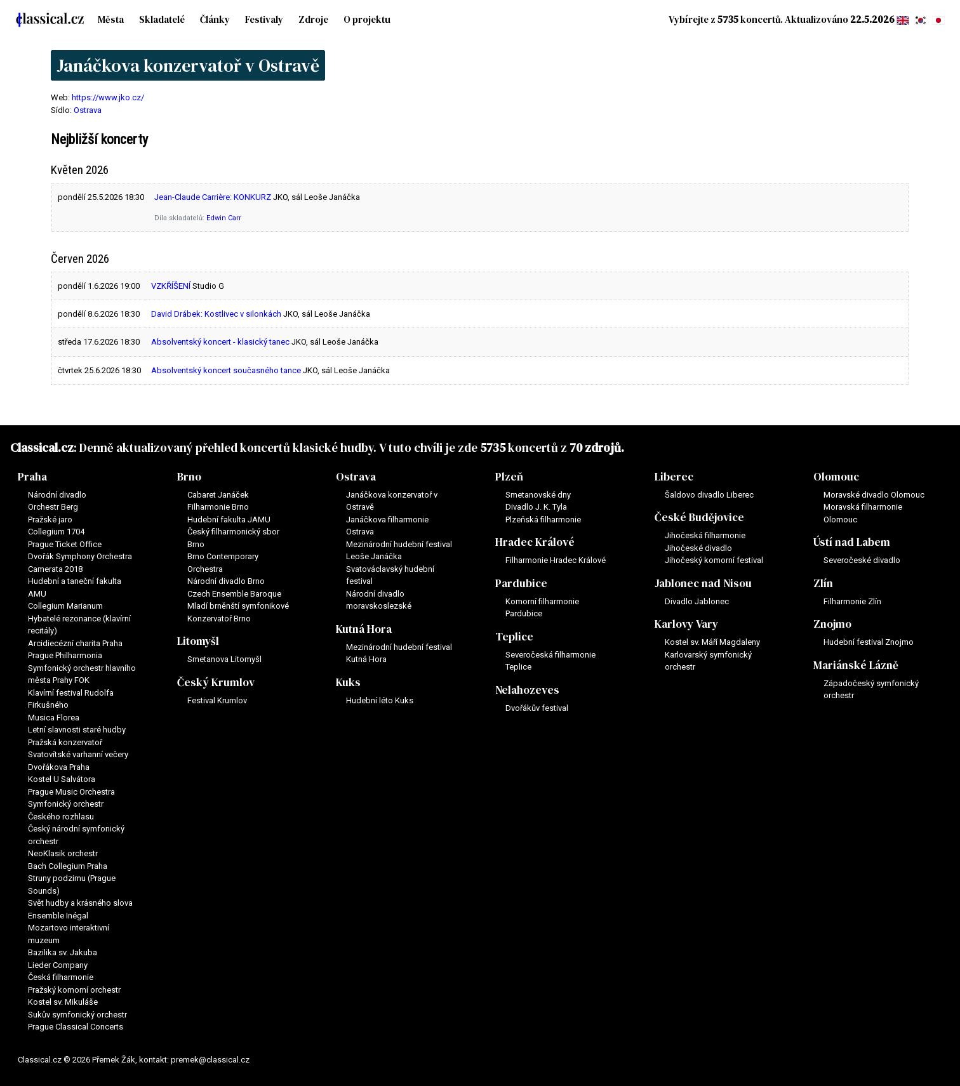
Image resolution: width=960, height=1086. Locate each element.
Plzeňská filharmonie (543, 519)
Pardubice (521, 583)
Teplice (514, 636)
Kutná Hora (364, 629)
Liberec (674, 476)
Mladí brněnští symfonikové (238, 606)
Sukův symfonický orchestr (77, 1014)
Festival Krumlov (217, 700)
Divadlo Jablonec (697, 601)
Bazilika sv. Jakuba (62, 952)
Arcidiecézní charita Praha (75, 643)
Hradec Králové (535, 542)
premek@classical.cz (210, 1059)
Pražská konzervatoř (65, 742)
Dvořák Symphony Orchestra (80, 556)
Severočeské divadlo (861, 560)
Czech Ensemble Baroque (234, 594)
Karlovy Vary (686, 624)
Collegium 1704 (56, 531)
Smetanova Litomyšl (224, 659)
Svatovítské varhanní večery (78, 754)
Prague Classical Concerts (75, 1026)
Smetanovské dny (538, 495)
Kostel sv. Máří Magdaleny (712, 642)
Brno (189, 476)
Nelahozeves (527, 690)
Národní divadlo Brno (226, 581)
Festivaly (264, 19)
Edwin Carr (223, 218)
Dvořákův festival (536, 708)
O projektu (366, 19)
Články (215, 19)
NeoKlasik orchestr (63, 853)
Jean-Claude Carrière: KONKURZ (212, 197)
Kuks (348, 682)
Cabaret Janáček (218, 495)
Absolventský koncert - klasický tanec (220, 342)
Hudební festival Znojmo (868, 642)
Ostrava (88, 110)
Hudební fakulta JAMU (228, 519)
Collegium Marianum (65, 606)
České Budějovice (699, 517)
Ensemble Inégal (58, 915)
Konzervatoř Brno (219, 618)
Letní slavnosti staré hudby (77, 729)
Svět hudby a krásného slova (80, 903)
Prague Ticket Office (65, 544)
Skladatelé (162, 19)
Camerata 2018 (55, 569)
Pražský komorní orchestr (74, 990)
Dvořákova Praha (59, 767)
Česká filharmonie (60, 977)
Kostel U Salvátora (61, 779)
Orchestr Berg (53, 507)
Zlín (823, 583)
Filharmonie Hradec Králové (555, 560)
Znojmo (832, 624)
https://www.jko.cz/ (108, 97)
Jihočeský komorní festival (714, 560)
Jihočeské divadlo (698, 548)
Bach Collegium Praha (67, 866)
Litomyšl (198, 641)
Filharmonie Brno (218, 507)
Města (111, 19)
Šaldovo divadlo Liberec (709, 495)
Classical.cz (42, 447)
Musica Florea (53, 717)
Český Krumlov (216, 682)
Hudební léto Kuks (379, 700)
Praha (32, 476)
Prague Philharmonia (65, 655)
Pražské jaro (50, 519)
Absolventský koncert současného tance (226, 370)
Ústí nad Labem (851, 542)
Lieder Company (58, 965)
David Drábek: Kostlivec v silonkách (216, 314)
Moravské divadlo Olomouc (873, 495)
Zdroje (313, 19)
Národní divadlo (57, 495)
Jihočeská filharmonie (705, 535)
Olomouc (836, 476)
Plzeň (509, 476)
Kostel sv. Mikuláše (63, 1002)
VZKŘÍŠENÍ (170, 286)
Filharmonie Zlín (852, 601)
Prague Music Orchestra (71, 792)
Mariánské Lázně (855, 665)
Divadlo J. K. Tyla (536, 507)
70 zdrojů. (597, 447)
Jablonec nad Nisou (703, 583)
